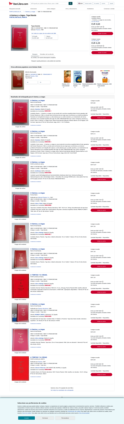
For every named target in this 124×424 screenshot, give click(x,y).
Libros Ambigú (39, 232)
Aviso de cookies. (26, 413)
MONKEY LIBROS (40, 314)
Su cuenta (96, 3)
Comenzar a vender (109, 8)
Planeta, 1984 (34, 76)
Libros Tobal (38, 203)
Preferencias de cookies (74, 411)
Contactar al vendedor (35, 125)
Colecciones (33, 8)
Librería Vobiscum (40, 367)
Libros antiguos (51, 8)
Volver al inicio (62, 398)
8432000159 (34, 74)
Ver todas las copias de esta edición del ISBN (43, 33)
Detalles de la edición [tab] (47, 54)
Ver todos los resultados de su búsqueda (62, 390)
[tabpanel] (60, 59)
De (38, 37)
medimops (38, 171)
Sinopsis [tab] (34, 54)
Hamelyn (37, 109)
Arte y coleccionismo (71, 8)
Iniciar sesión (88, 3)
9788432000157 (47, 74)
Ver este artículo (95, 21)
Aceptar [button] (26, 418)
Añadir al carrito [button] (102, 33)
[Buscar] (70, 3)
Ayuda (111, 3)
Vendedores (90, 8)
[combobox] (49, 3)
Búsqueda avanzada (14, 8)
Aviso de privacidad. (84, 413)
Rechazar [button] (45, 418)
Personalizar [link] (65, 418)
